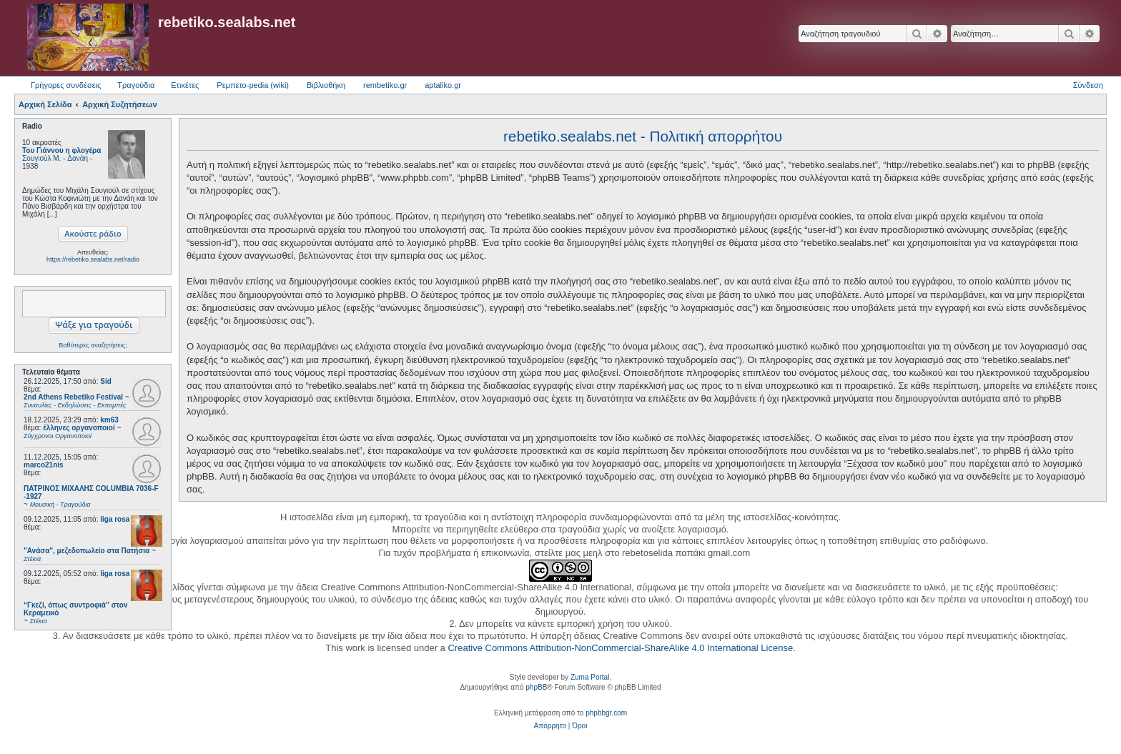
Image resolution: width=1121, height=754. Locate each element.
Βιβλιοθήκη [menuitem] (326, 85)
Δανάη (77, 158)
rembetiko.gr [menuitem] (385, 85)
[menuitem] (550, 726)
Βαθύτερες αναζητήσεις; (93, 345)
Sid (106, 381)
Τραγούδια (135, 85)
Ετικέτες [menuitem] (185, 85)
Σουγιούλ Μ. (41, 158)
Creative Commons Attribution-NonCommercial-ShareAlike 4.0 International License (620, 648)
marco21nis (44, 465)
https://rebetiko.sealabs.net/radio (92, 259)
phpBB (536, 687)
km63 (109, 420)
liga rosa (114, 519)
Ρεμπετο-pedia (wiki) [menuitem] (253, 85)
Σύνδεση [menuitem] (1088, 85)
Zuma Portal (590, 677)
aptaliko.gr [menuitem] (443, 85)
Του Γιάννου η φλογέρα (61, 150)
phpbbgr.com (606, 713)
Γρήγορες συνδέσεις (66, 85)
